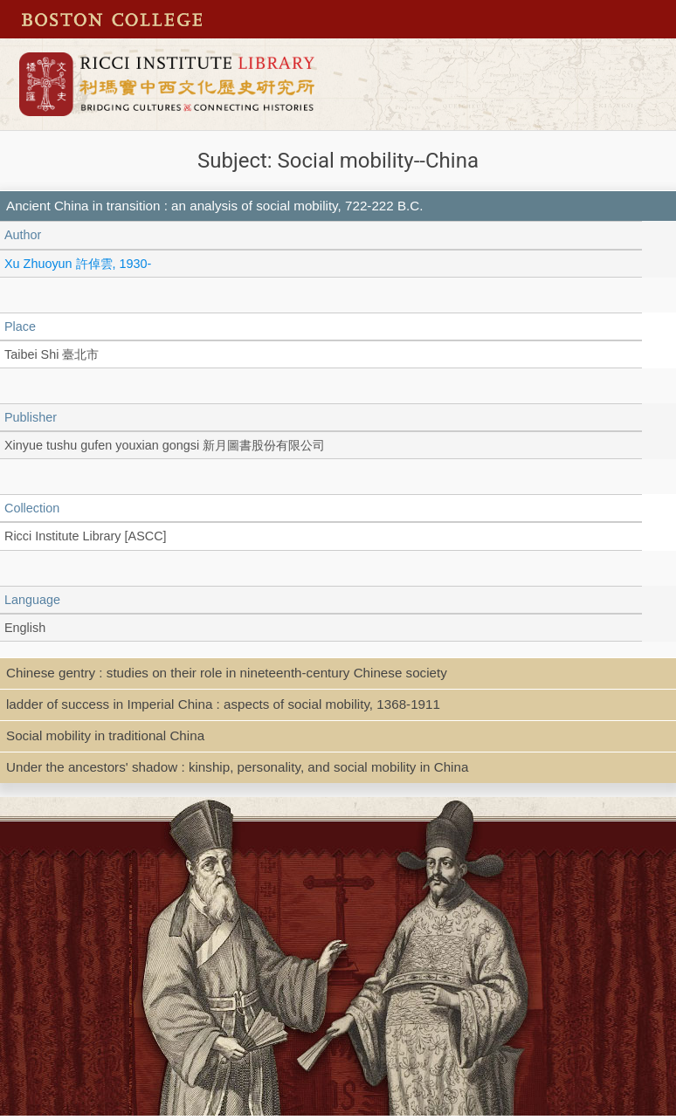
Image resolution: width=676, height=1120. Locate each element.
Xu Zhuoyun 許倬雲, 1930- (77, 264)
